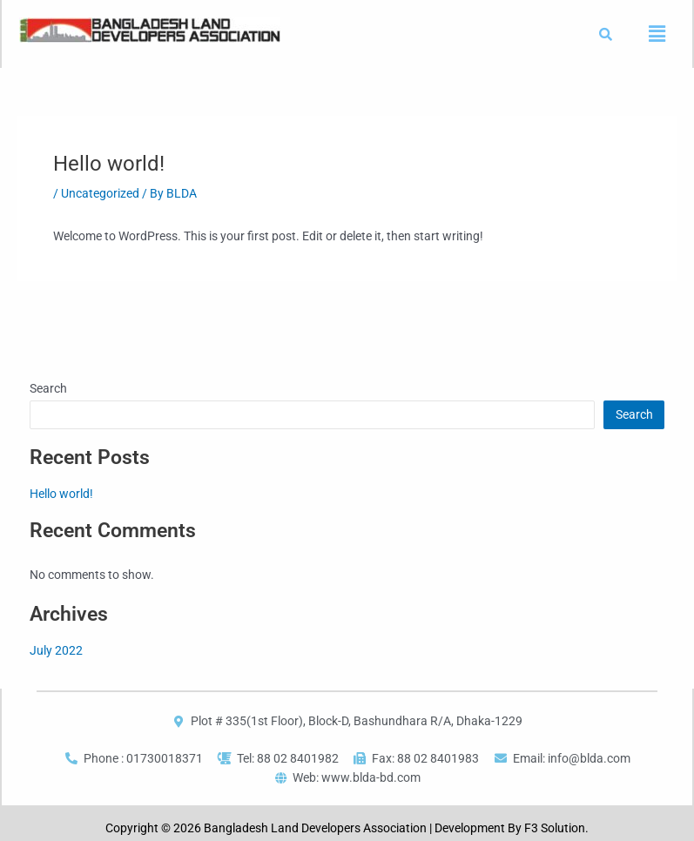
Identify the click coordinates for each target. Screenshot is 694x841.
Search (48, 388)
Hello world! (61, 494)
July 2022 (56, 650)
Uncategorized (100, 193)
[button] (656, 33)
